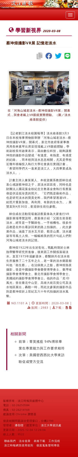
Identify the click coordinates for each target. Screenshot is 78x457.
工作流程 (54, 441)
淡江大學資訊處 (51, 425)
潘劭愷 (19, 425)
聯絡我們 (10, 441)
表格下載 (39, 441)
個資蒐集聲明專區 (48, 445)
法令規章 (25, 441)
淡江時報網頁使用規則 (18, 445)
